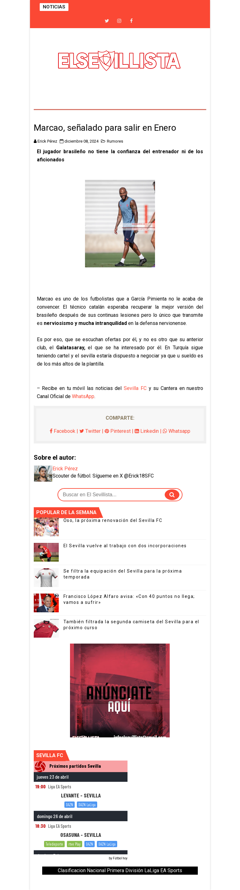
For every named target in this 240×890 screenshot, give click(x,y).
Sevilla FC (135, 388)
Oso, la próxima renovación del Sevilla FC (112, 520)
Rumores (115, 141)
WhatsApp (83, 396)
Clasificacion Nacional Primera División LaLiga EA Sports (120, 870)
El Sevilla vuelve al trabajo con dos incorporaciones (125, 545)
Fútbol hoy (120, 858)
